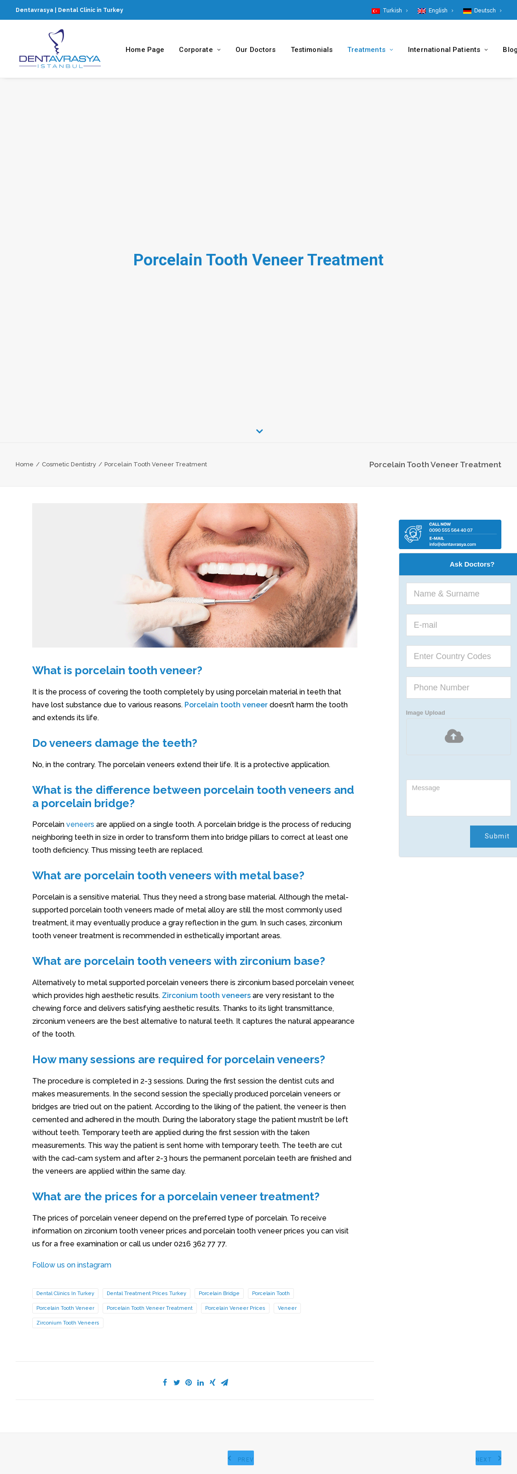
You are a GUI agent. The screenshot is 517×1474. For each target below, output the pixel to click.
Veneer (287, 1308)
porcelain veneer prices (235, 1308)
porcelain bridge (219, 1293)
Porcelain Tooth (271, 1293)
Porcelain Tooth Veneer (65, 1308)
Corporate (199, 50)
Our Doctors (256, 50)
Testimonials (312, 50)
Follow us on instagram (71, 1265)
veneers (80, 824)
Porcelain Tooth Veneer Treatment (150, 1308)
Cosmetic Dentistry (69, 464)
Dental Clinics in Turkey (65, 1293)
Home (25, 464)
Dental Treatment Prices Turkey (146, 1293)
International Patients (448, 50)
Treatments (370, 50)
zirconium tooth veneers (67, 1323)
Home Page (145, 50)
